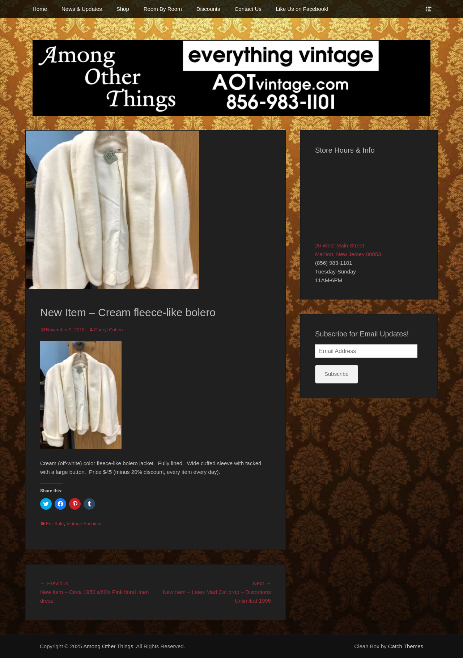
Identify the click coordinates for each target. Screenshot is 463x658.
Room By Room (163, 9)
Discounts (208, 9)
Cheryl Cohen (108, 329)
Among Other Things (108, 646)
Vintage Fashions (84, 523)
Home (40, 9)
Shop (122, 9)
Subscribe (336, 374)
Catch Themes (405, 646)
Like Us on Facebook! (302, 9)
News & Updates (81, 9)
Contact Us (248, 9)
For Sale (55, 523)
